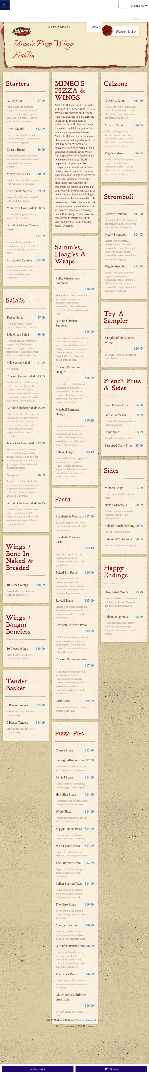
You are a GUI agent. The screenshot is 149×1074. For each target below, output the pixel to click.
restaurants (37, 1069)
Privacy (99, 1020)
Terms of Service (84, 1020)
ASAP (96, 27)
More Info (126, 31)
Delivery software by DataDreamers (74, 1026)
